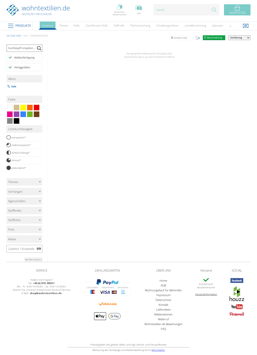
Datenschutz (163, 300)
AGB (163, 285)
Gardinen (47, 27)
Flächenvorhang (140, 25)
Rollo (77, 25)
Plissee (63, 25)
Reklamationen (163, 314)
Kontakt (163, 305)
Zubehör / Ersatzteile (21, 249)
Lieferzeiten (163, 309)
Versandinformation (206, 294)
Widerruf (163, 319)
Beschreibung (214, 37)
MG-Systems (158, 350)
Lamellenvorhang (195, 25)
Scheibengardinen (167, 25)
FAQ (163, 329)
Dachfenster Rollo (97, 25)
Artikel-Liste (180, 37)
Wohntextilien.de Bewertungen (163, 324)
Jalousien (217, 25)
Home (163, 280)
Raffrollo (119, 25)
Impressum (163, 295)
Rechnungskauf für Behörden (163, 290)
